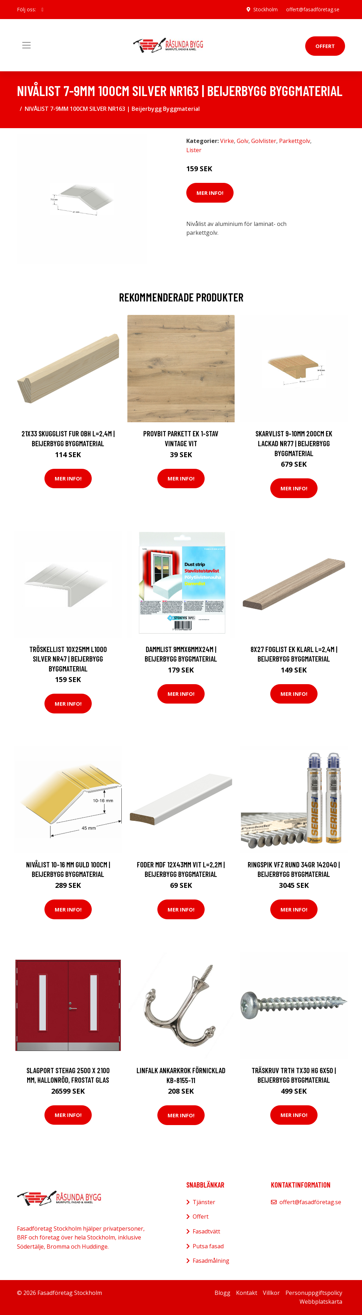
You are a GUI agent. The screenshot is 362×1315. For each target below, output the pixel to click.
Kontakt (246, 1293)
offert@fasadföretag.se (312, 9)
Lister (193, 150)
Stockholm (265, 9)
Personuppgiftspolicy (313, 1293)
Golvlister (263, 141)
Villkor (271, 1293)
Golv (242, 141)
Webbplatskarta (321, 1301)
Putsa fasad (208, 1246)
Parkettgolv (294, 141)
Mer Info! (210, 192)
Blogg (222, 1293)
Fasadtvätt (206, 1231)
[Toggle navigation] (26, 45)
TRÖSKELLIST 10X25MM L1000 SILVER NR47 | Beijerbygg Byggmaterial (68, 659)
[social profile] (42, 9)
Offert (325, 45)
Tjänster (204, 1202)
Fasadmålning (211, 1261)
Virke (227, 141)
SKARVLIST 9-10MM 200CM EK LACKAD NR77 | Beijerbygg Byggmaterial (293, 443)
